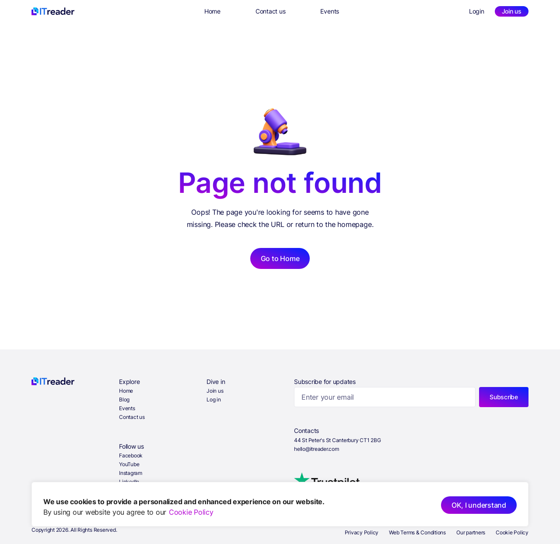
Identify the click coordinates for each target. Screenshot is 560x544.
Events (329, 11)
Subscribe (504, 397)
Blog (124, 399)
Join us (512, 11)
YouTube (129, 464)
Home (212, 11)
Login (476, 11)
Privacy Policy (362, 532)
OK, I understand (479, 505)
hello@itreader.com (316, 449)
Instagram (130, 473)
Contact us (271, 11)
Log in (213, 399)
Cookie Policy (191, 512)
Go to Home (280, 258)
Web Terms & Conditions (417, 532)
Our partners (470, 532)
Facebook (131, 455)
